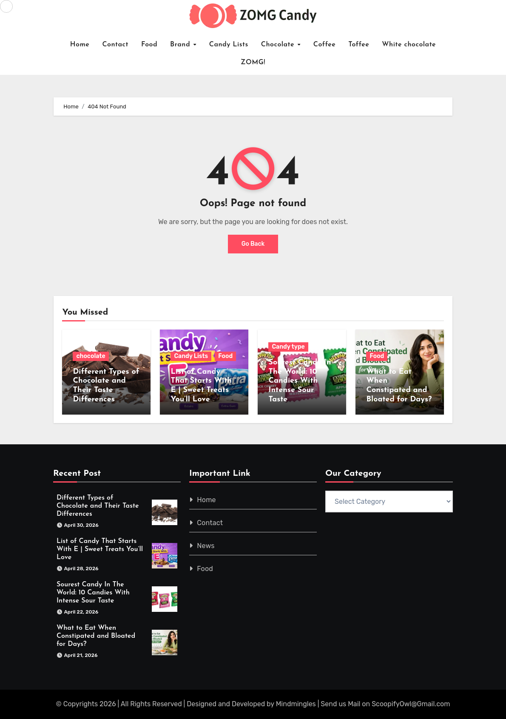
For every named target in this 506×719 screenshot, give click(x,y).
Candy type (288, 346)
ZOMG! (253, 62)
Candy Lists (228, 44)
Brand (181, 44)
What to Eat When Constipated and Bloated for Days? (96, 636)
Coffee (324, 44)
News (205, 546)
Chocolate (279, 44)
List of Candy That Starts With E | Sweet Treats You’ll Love (100, 549)
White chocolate (409, 44)
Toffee (358, 44)
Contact (115, 44)
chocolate (90, 356)
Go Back (253, 243)
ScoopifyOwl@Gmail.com (411, 704)
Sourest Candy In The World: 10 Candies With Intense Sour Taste (299, 380)
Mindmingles (296, 704)
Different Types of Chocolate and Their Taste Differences (98, 505)
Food (149, 44)
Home (80, 44)
